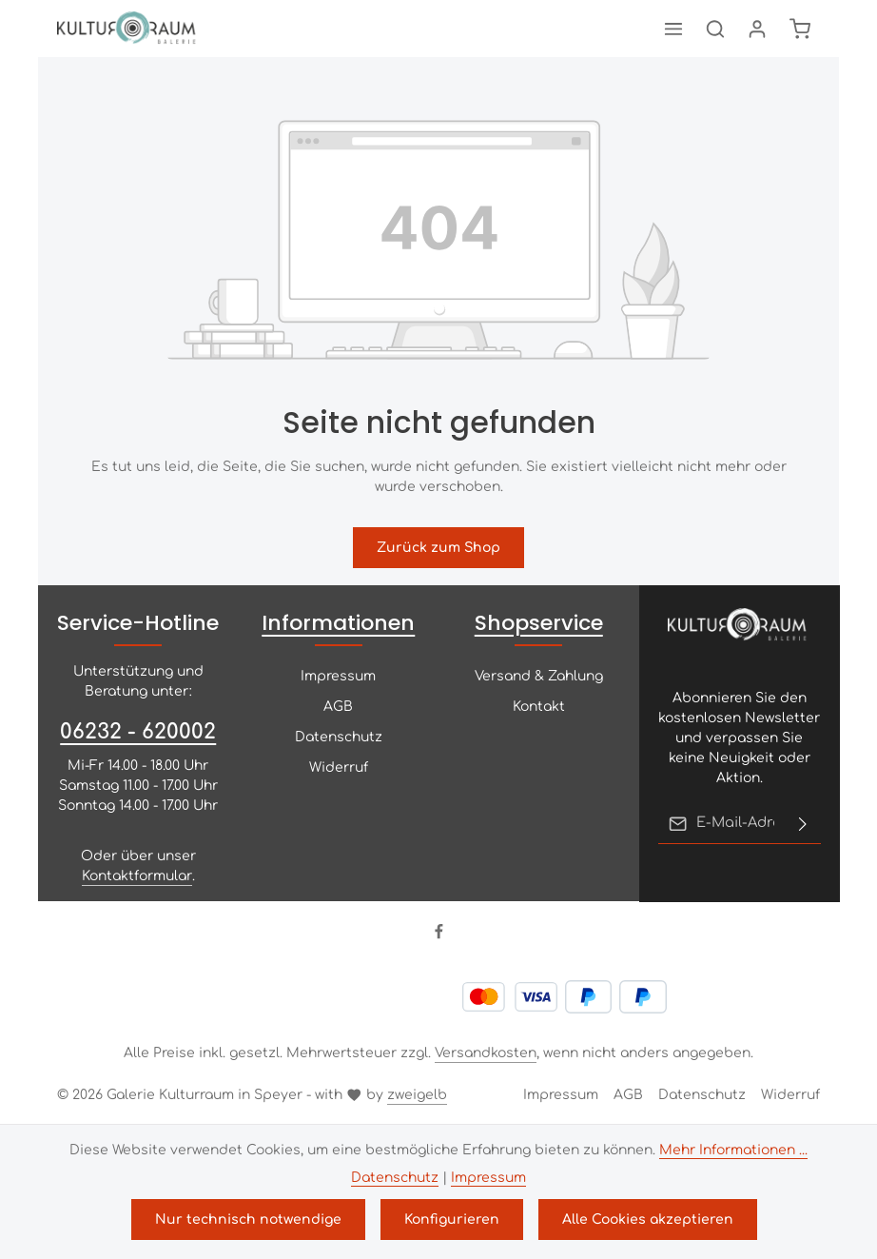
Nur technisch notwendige (248, 1219)
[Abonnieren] (802, 823)
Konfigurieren (451, 1219)
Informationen (338, 623)
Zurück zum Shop (438, 548)
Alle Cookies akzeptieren (647, 1219)
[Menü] (673, 29)
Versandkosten (485, 1053)
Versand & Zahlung (539, 676)
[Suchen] (715, 29)
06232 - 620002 (138, 731)
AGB (338, 706)
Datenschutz (338, 737)
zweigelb (417, 1095)
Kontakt (539, 706)
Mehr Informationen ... (733, 1150)
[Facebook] (439, 936)
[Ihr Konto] (757, 29)
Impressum (338, 676)
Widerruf (338, 767)
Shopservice (539, 623)
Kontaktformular (137, 876)
